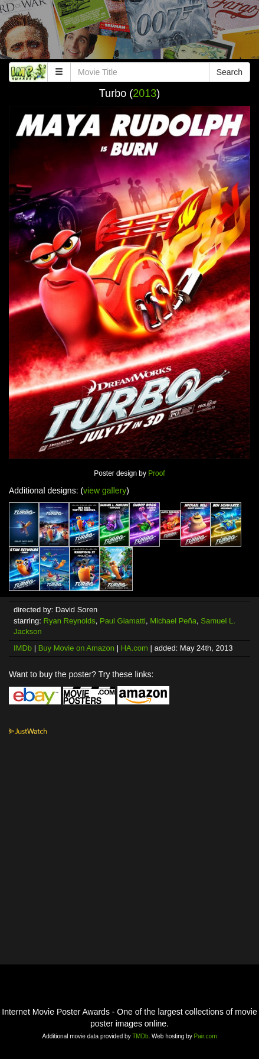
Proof (156, 473)
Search (229, 72)
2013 (144, 93)
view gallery (104, 490)
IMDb (23, 648)
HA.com (134, 648)
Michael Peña (173, 620)
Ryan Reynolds (70, 620)
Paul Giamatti (123, 620)
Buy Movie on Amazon (76, 648)
